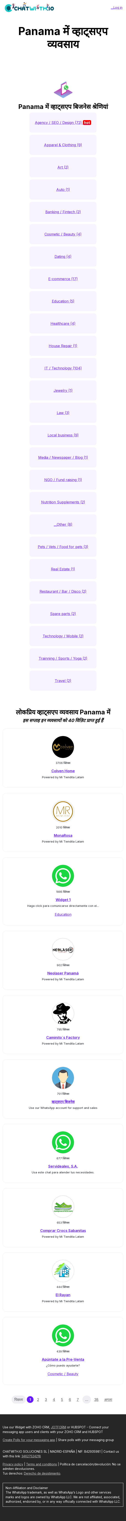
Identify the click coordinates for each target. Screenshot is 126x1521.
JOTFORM (58, 1427)
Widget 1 (63, 899)
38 (96, 1399)
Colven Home (63, 771)
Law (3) (63, 413)
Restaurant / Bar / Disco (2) (63, 591)
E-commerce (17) (63, 279)
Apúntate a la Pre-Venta (63, 1359)
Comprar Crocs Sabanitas (63, 1230)
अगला (108, 1399)
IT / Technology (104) (63, 368)
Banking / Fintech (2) (63, 212)
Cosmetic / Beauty (63, 1374)
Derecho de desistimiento (42, 1473)
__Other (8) (63, 524)
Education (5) (63, 301)
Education (63, 914)
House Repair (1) (63, 346)
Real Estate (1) (63, 569)
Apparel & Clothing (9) (63, 145)
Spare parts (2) (63, 613)
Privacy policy (13, 1464)
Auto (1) (63, 189)
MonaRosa (63, 835)
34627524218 (31, 1456)
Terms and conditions (41, 1464)
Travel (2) (63, 680)
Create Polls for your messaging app (29, 1440)
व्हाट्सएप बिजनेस (63, 1102)
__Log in (116, 7)
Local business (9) (63, 435)
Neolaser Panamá (63, 973)
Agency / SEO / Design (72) (63, 122)
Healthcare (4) (63, 323)
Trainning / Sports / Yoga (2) (63, 658)
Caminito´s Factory (63, 1037)
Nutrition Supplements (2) (63, 502)
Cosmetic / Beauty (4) (63, 234)
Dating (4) (63, 256)
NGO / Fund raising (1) (63, 480)
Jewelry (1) (63, 390)
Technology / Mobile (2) (63, 636)
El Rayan (63, 1295)
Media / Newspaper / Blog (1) (63, 457)
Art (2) (63, 167)
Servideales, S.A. (63, 1166)
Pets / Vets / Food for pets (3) (63, 547)
